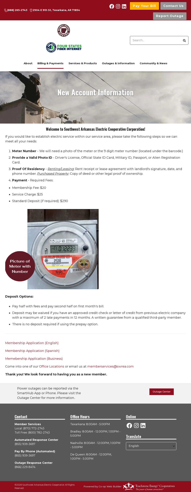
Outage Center (161, 391)
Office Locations (51, 366)
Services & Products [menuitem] (83, 63)
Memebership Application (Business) (34, 359)
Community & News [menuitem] (153, 63)
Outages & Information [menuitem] (118, 63)
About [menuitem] (28, 63)
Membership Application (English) (32, 343)
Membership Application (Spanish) (32, 351)
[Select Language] (151, 446)
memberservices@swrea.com (110, 366)
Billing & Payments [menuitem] (50, 63)
